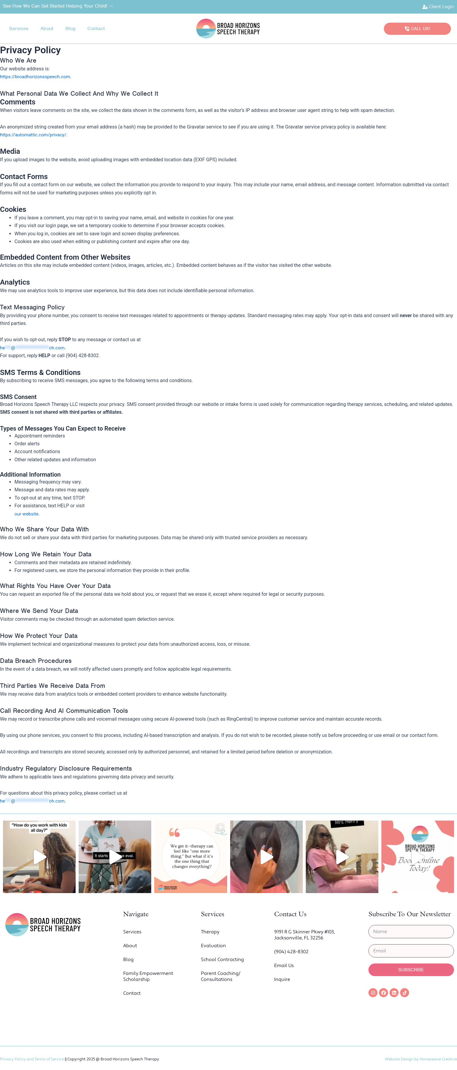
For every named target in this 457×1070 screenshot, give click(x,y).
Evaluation (213, 946)
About (46, 29)
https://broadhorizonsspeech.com (36, 77)
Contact (96, 29)
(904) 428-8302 (291, 952)
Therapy (210, 932)
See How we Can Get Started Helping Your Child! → (58, 6)
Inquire (282, 980)
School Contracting (222, 960)
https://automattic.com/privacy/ (34, 135)
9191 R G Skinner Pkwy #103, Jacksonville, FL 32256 (304, 935)
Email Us (284, 966)
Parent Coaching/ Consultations (220, 977)
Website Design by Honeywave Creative (421, 1059)
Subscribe (411, 970)
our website (26, 514)
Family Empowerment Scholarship (148, 977)
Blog (70, 29)
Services (18, 29)
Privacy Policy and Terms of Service (32, 1059)
